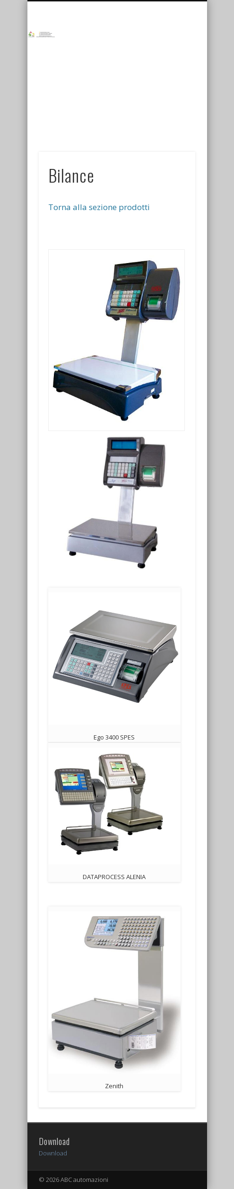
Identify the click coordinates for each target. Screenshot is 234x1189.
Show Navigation (172, 51)
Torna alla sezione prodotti (99, 207)
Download (53, 1153)
